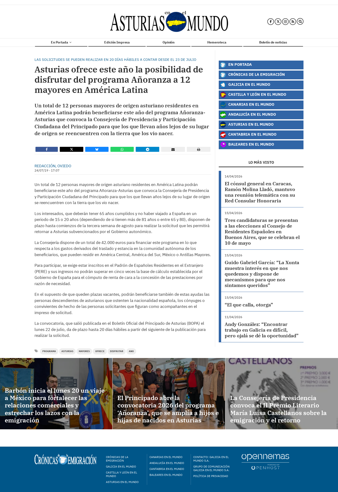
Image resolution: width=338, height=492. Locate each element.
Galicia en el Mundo (245, 84)
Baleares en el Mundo (247, 144)
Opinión (168, 42)
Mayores (84, 351)
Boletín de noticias (273, 42)
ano (131, 351)
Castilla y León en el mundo (121, 474)
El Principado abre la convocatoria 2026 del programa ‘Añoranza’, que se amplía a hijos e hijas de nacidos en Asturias (168, 409)
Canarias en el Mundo (247, 104)
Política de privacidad (210, 476)
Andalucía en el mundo (166, 463)
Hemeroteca (216, 42)
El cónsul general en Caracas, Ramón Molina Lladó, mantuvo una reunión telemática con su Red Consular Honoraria (260, 192)
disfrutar (116, 351)
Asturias (67, 351)
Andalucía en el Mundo (248, 114)
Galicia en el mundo (121, 466)
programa (49, 351)
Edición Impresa (117, 42)
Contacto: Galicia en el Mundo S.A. (211, 458)
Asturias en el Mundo (246, 124)
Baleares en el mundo (166, 475)
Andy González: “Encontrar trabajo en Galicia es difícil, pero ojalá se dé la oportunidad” (261, 330)
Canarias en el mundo (166, 457)
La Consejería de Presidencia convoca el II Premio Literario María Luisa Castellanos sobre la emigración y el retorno (278, 409)
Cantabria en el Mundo (248, 134)
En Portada (61, 42)
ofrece (99, 351)
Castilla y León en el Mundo (253, 94)
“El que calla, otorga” (249, 304)
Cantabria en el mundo (166, 469)
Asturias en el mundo (122, 482)
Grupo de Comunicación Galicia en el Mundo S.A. (211, 468)
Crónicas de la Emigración (252, 75)
